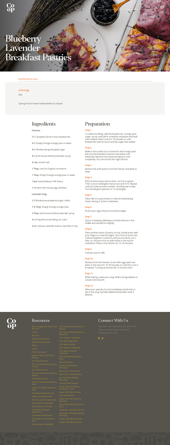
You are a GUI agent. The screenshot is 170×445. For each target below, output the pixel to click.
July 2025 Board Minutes (68, 383)
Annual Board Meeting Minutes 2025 (71, 405)
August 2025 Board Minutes (70, 392)
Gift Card (35, 335)
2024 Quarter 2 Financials (42, 406)
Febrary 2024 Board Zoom (42, 396)
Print (20, 94)
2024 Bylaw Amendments (42, 415)
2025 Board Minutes (67, 344)
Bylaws (34, 345)
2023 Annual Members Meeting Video (44, 383)
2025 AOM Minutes (66, 395)
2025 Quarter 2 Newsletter (70, 348)
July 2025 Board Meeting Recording (68, 379)
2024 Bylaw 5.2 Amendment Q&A (43, 420)
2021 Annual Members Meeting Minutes (44, 365)
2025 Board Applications (68, 341)
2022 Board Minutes (40, 370)
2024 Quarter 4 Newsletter (43, 424)
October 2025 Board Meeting (70, 419)
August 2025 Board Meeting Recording (70, 400)
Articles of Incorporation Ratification (68, 366)
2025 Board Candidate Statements (68, 352)
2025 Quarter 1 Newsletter (70, 338)
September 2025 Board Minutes (71, 410)
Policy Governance (39, 352)
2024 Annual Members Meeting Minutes (71, 327)
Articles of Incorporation (41, 342)
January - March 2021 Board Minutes (43, 356)
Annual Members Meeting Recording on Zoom (69, 387)
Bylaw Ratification (66, 362)
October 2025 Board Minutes (70, 422)
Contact (35, 332)
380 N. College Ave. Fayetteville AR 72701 (44, 327)
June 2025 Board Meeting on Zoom (70, 357)
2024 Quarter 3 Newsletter (43, 403)
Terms (34, 349)
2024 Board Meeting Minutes (43, 393)
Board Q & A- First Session (69, 371)
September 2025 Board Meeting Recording (72, 414)
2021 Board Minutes (40, 361)
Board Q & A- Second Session (70, 374)
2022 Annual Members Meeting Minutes (44, 374)
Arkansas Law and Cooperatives (44, 400)
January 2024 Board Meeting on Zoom (44, 388)
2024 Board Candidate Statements (40, 411)
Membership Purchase (40, 339)
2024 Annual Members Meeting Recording (71, 333)
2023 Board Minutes (40, 379)
